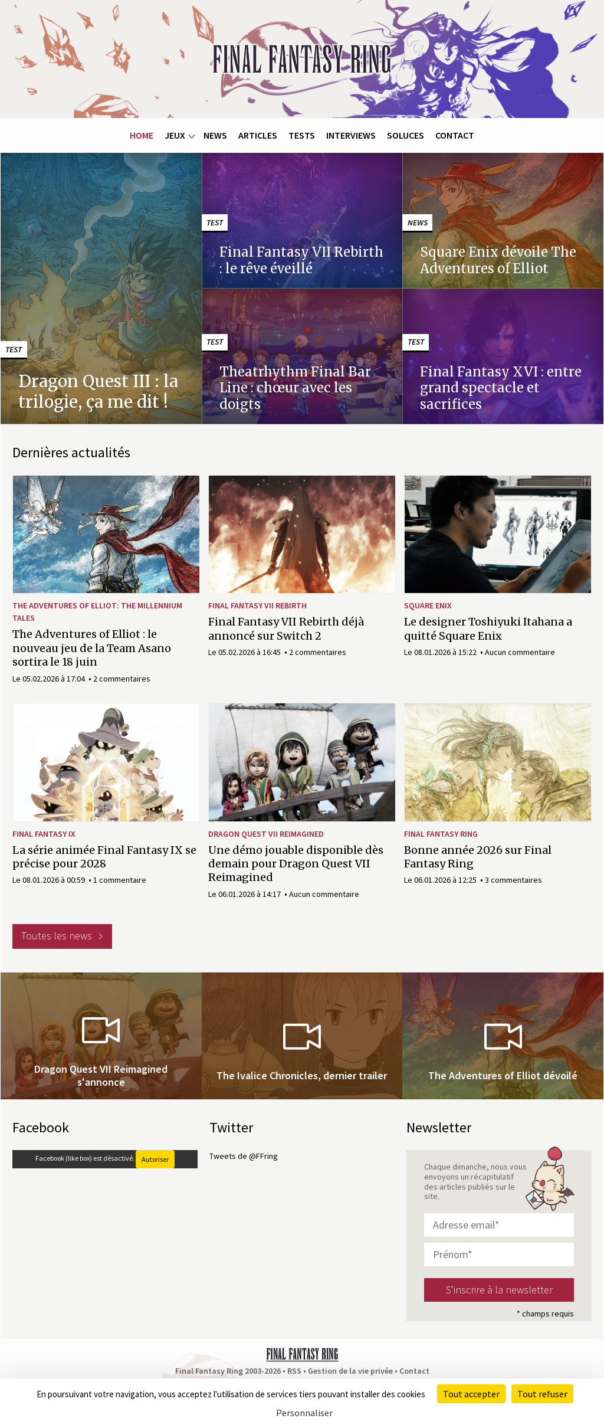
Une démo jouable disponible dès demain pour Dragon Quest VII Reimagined (295, 864)
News (215, 135)
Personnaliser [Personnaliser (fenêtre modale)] (304, 1413)
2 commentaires (121, 678)
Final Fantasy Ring (441, 833)
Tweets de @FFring (243, 1156)
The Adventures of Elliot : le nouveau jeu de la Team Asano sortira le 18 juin (91, 648)
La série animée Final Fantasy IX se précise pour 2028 (104, 856)
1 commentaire (119, 880)
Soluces (405, 135)
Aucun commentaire (520, 652)
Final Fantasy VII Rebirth (257, 605)
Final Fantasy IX (44, 833)
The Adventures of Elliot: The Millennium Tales (97, 611)
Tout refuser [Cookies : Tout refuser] (542, 1394)
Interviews (351, 135)
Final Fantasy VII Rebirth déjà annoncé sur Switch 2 (286, 628)
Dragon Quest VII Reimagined (266, 833)
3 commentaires (513, 880)
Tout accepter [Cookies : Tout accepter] (471, 1394)
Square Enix (428, 605)
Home (141, 135)
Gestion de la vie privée (350, 1370)
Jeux (175, 135)
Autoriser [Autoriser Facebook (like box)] (155, 1159)
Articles (257, 135)
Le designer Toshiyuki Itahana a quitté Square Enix (488, 628)
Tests (301, 135)
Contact (454, 135)
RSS (294, 1370)
